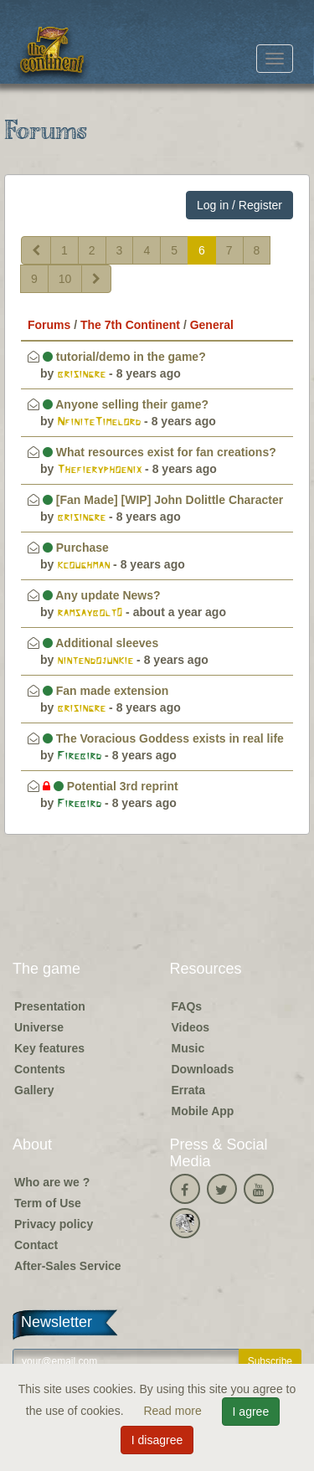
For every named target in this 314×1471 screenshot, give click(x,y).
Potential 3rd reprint (110, 786)
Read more (173, 1410)
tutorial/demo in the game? (124, 356)
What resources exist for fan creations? (159, 452)
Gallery (34, 1090)
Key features (49, 1048)
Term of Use (47, 1203)
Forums (49, 325)
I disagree (157, 1440)
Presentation (49, 1006)
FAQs (187, 1006)
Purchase (76, 547)
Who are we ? (52, 1182)
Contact (36, 1245)
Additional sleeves (100, 643)
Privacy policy (53, 1224)
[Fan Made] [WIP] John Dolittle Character (163, 500)
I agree (251, 1411)
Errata (188, 1090)
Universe (39, 1027)
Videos (191, 1027)
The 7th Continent (130, 325)
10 (65, 278)
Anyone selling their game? (125, 404)
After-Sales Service (67, 1266)
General (212, 325)
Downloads (203, 1069)
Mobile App (203, 1111)
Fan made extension (105, 690)
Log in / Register (239, 205)
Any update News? (102, 595)
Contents (39, 1069)
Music (188, 1048)
